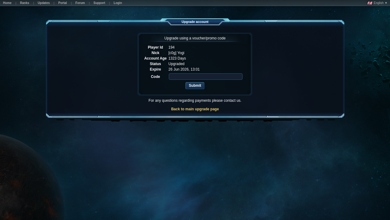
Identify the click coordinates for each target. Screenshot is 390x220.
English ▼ (377, 3)
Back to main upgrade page (195, 109)
